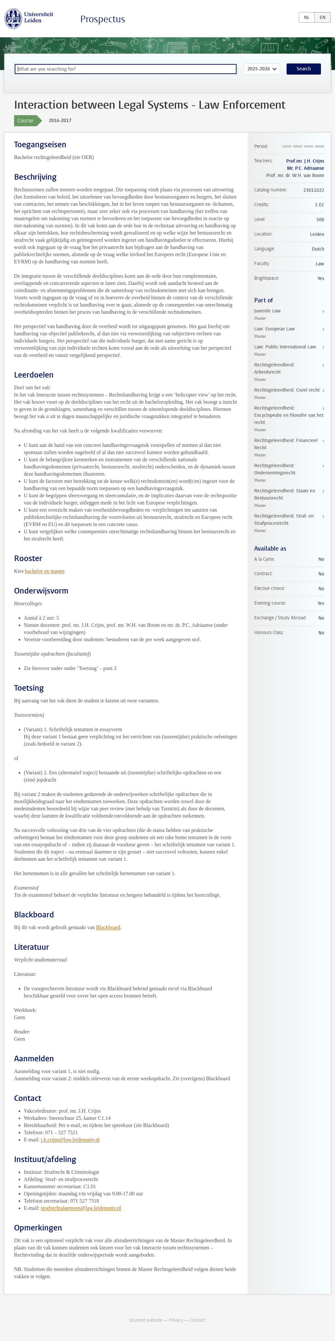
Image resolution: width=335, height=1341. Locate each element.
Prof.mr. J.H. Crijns (305, 161)
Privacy (176, 1320)
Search (304, 69)
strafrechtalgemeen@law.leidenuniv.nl (81, 1208)
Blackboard (108, 927)
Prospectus (102, 19)
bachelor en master (44, 571)
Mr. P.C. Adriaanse (305, 168)
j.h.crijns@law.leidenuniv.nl (70, 1139)
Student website (145, 1320)
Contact (197, 1320)
